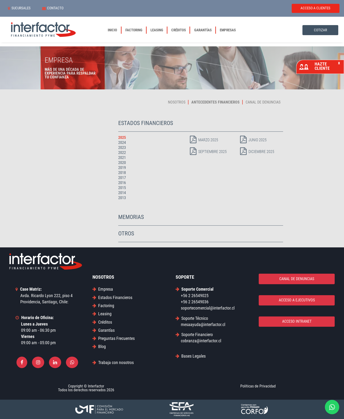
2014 (122, 192)
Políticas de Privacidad (258, 386)
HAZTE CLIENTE (320, 66)
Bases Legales (191, 356)
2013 (122, 198)
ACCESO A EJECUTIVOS (297, 300)
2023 (122, 147)
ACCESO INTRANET (297, 321)
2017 (122, 177)
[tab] (200, 123)
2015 (122, 187)
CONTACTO (53, 8)
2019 (122, 167)
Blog (99, 346)
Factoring (135, 30)
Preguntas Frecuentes (113, 338)
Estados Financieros (112, 297)
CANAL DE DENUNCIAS (296, 279)
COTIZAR (320, 30)
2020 (122, 162)
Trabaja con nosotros (113, 362)
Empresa (102, 289)
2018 (122, 172)
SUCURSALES (19, 8)
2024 (122, 142)
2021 (122, 157)
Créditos (180, 30)
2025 (122, 137)
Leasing (158, 30)
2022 (122, 152)
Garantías (205, 30)
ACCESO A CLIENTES (315, 8)
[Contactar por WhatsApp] (332, 407)
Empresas (228, 30)
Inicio (114, 30)
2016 (122, 182)
